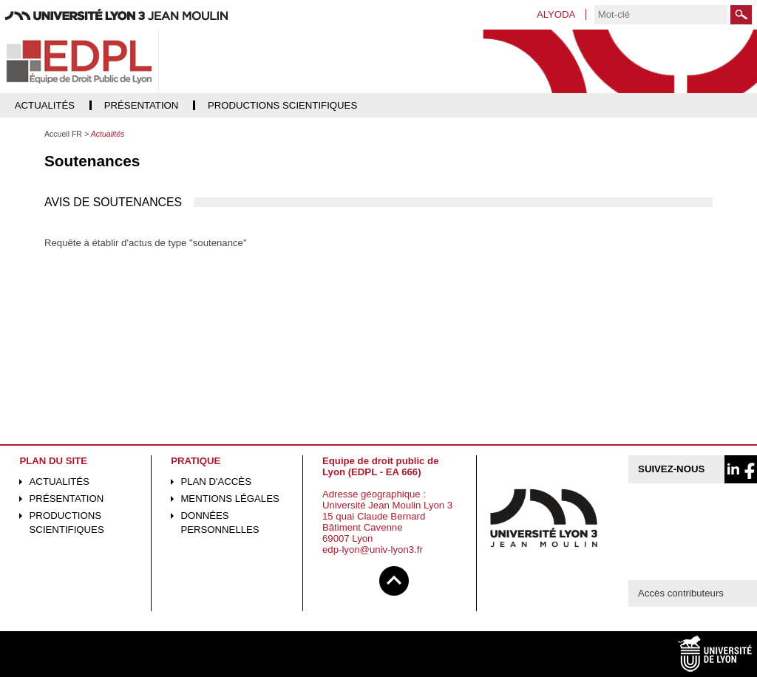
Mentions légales (229, 498)
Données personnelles (219, 522)
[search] (660, 14)
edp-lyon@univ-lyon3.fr (372, 549)
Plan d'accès (215, 481)
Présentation (67, 498)
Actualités (59, 481)
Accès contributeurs (681, 593)
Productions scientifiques (67, 522)
